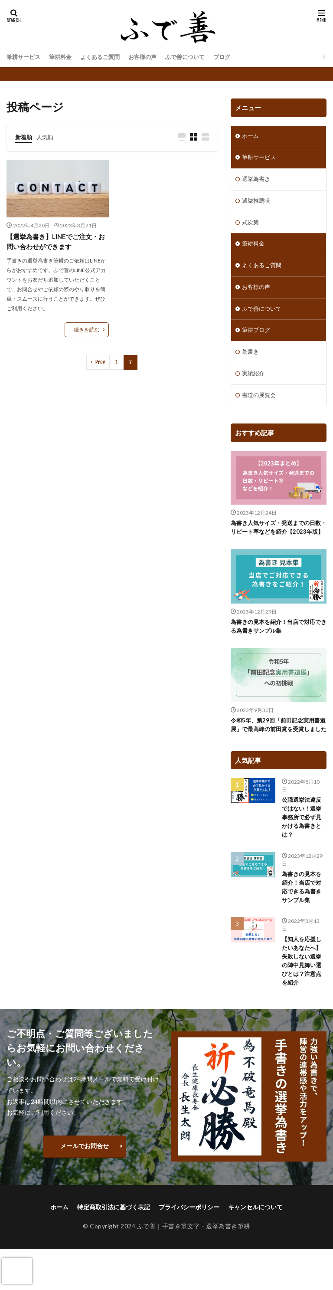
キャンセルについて (255, 1248)
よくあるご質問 (106, 57)
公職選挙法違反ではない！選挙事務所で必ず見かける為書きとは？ (303, 852)
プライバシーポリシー (189, 1248)
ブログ (235, 57)
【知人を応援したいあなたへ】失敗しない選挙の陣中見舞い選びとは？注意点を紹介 (303, 1000)
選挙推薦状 (257, 204)
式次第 (251, 227)
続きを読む (87, 331)
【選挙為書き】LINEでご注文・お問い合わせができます (55, 242)
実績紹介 (254, 385)
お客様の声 (151, 57)
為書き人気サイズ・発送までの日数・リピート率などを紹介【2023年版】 (277, 545)
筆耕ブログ (257, 340)
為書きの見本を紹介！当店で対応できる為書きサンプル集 (276, 649)
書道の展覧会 (260, 407)
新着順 (24, 137)
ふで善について (196, 57)
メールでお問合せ (84, 1187)
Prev (100, 363)
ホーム (251, 137)
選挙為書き (257, 182)
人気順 (47, 137)
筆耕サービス (25, 57)
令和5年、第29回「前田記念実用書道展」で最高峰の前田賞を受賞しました (278, 754)
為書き (251, 362)
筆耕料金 (64, 57)
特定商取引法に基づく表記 (113, 1248)
